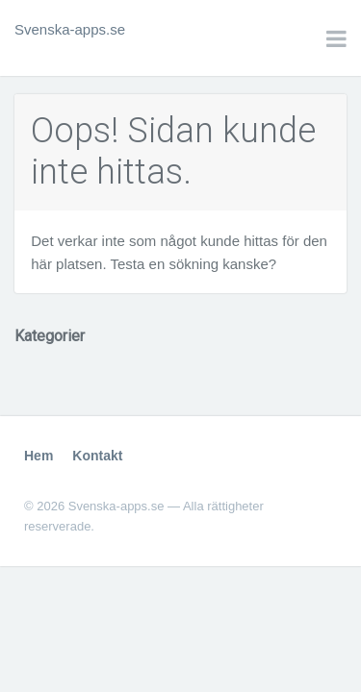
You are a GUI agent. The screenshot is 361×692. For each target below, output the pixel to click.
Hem (38, 455)
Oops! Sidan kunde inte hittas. (173, 151)
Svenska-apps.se (69, 29)
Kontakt (97, 455)
